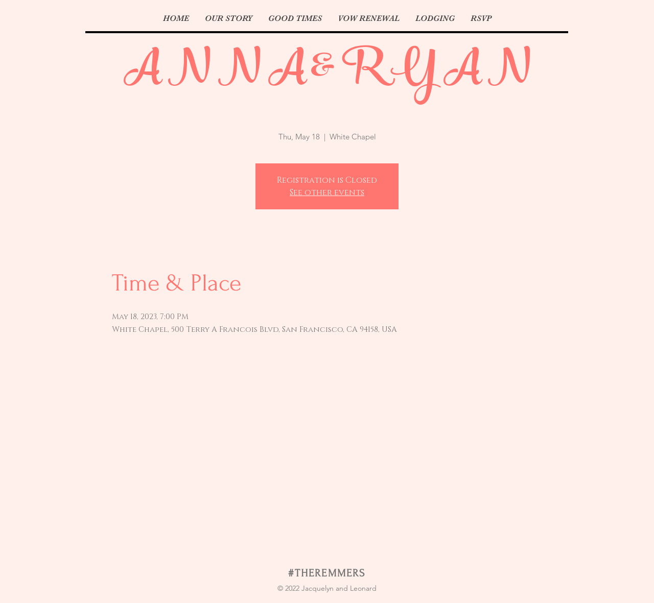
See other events (327, 192)
